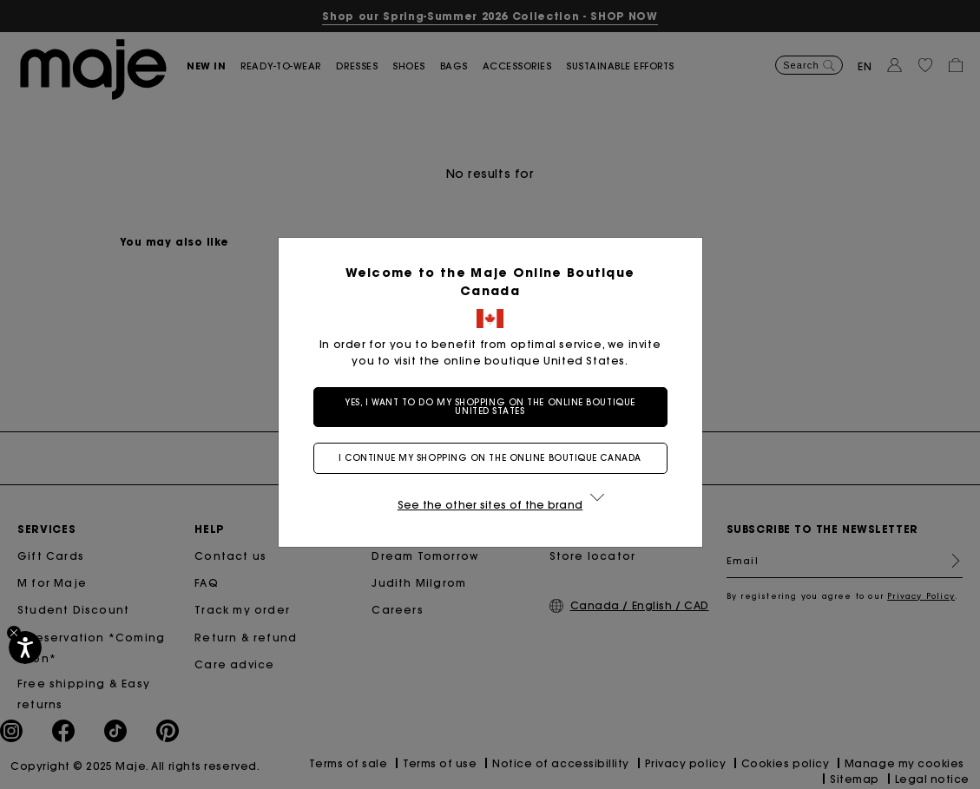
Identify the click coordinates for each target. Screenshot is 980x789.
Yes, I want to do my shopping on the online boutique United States (490, 407)
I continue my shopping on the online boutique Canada (490, 458)
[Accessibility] (25, 647)
